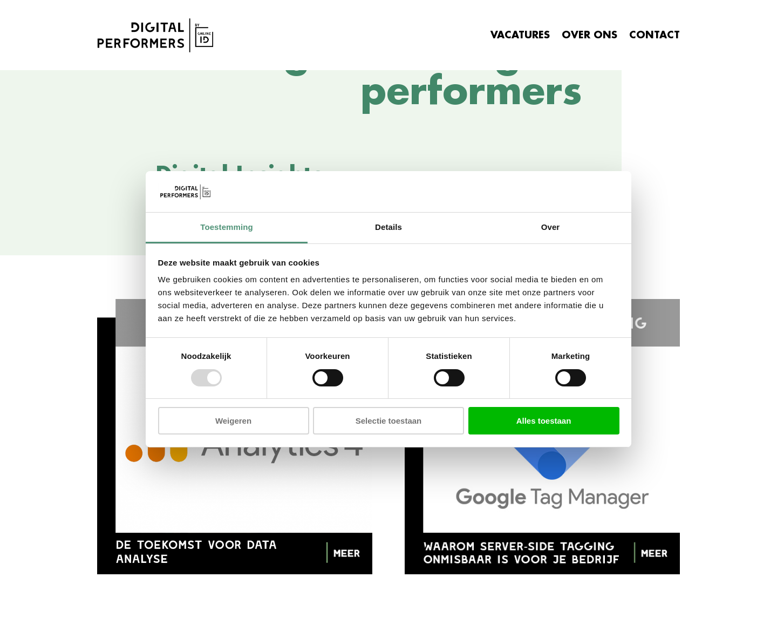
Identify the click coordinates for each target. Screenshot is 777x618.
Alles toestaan (543, 420)
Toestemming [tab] (226, 227)
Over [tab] (550, 227)
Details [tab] (388, 227)
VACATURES (520, 35)
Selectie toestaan (389, 420)
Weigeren (233, 420)
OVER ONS (589, 35)
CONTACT (654, 35)
